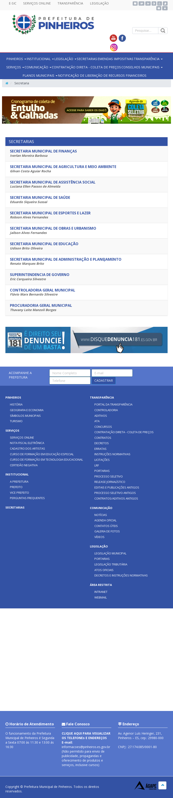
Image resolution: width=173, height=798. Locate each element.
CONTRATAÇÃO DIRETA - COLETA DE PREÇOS (86, 67)
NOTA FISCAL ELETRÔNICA (27, 443)
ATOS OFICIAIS (104, 570)
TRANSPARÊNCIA (70, 3)
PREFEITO (16, 487)
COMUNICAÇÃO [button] (38, 67)
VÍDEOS (99, 537)
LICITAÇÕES (102, 460)
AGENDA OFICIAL (105, 520)
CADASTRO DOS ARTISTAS (27, 448)
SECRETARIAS (87, 59)
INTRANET (100, 592)
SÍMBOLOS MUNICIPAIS (25, 416)
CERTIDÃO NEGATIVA (24, 465)
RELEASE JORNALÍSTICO (109, 482)
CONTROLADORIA (106, 410)
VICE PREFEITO (19, 493)
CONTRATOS (102, 438)
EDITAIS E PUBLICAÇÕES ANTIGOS (116, 487)
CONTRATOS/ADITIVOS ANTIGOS (116, 498)
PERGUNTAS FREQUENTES (27, 498)
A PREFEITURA (19, 482)
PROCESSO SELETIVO (108, 476)
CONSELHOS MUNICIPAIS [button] (142, 67)
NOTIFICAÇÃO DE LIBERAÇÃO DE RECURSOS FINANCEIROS (102, 75)
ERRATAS (100, 449)
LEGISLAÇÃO (99, 3)
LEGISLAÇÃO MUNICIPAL (110, 553)
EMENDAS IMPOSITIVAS (115, 59)
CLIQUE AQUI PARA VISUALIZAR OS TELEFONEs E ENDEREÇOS (86, 735)
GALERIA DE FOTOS (107, 531)
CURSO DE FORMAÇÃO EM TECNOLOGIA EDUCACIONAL (46, 459)
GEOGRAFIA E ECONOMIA (26, 410)
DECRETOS (101, 443)
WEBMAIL (100, 597)
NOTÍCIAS (100, 515)
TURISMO (16, 421)
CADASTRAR (103, 380)
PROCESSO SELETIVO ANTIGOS (115, 493)
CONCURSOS (103, 427)
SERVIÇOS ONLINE (37, 3)
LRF (96, 465)
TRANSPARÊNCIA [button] (148, 59)
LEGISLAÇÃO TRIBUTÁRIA (110, 564)
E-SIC (12, 3)
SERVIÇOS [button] (15, 67)
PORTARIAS (102, 471)
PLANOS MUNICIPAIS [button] (40, 75)
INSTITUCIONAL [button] (40, 59)
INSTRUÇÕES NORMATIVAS (112, 454)
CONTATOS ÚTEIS (106, 526)
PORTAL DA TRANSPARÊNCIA (113, 404)
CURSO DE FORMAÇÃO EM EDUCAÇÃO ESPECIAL (42, 454)
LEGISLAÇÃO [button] (65, 59)
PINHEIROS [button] (16, 59)
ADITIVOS (100, 416)
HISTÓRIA (16, 404)
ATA (97, 421)
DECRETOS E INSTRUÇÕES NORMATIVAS (121, 575)
